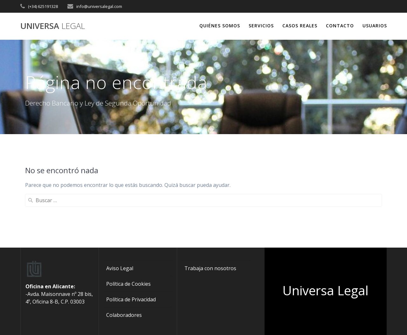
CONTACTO (340, 26)
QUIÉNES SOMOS (219, 26)
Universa (52, 26)
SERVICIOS (261, 26)
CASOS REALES (299, 26)
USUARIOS (374, 26)
